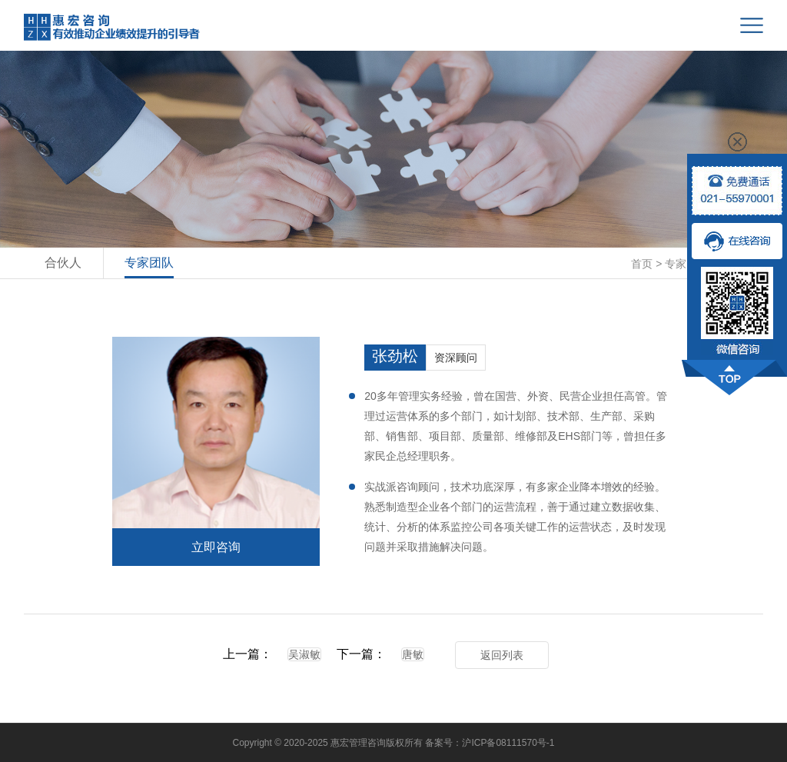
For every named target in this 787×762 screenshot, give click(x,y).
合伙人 (63, 262)
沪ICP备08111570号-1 (508, 742)
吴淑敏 (304, 654)
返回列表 (501, 655)
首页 (642, 264)
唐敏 (412, 654)
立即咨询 (216, 547)
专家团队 (149, 262)
